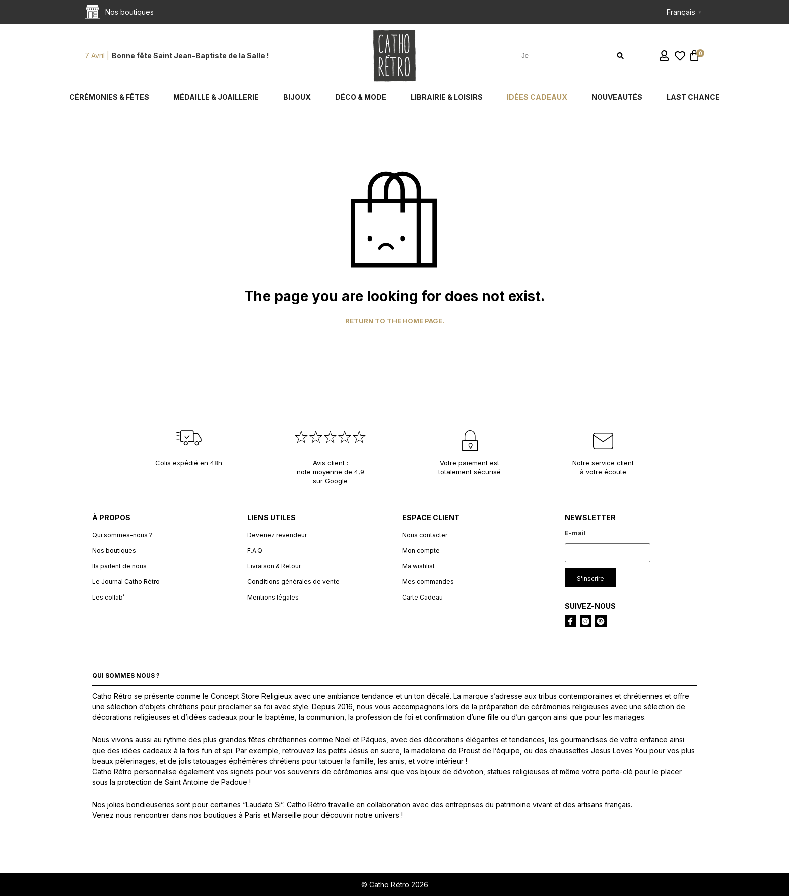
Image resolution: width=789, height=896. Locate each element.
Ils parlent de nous (119, 566)
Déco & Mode (360, 97)
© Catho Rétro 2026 (394, 884)
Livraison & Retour (274, 566)
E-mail (575, 533)
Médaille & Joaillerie (216, 97)
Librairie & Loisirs (447, 97)
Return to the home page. (394, 321)
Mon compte (421, 550)
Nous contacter (424, 535)
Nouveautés (616, 97)
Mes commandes (428, 581)
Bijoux (297, 97)
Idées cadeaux (537, 97)
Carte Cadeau (422, 597)
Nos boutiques (114, 550)
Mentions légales (273, 597)
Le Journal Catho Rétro (126, 581)
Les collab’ (108, 597)
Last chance (693, 97)
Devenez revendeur (277, 535)
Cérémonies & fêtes (109, 97)
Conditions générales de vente (293, 581)
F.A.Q (254, 550)
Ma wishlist (418, 566)
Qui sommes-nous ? (122, 535)
